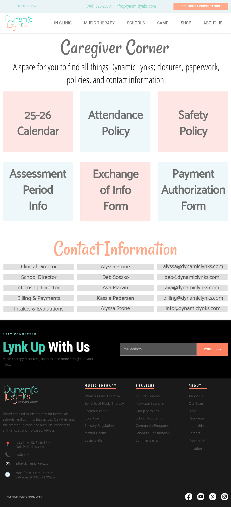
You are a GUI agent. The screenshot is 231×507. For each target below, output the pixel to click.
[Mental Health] (101, 433)
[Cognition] (97, 418)
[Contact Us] (208, 441)
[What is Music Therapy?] (103, 396)
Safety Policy (193, 123)
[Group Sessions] (148, 411)
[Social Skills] (101, 440)
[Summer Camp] (147, 440)
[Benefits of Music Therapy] (104, 403)
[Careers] (208, 433)
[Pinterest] (212, 496)
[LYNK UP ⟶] (212, 349)
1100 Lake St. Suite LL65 (33, 443)
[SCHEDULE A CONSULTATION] (200, 6)
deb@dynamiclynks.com (192, 277)
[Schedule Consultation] (153, 433)
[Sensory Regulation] (101, 425)
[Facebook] (188, 496)
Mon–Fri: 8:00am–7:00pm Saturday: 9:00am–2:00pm (35, 475)
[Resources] (203, 418)
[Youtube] (200, 496)
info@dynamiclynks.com (193, 308)
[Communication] (97, 411)
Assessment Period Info (37, 190)
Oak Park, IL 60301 (29, 447)
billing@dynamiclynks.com (193, 298)
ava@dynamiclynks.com (192, 287)
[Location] (208, 449)
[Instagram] (224, 496)
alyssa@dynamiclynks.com (193, 266)
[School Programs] (150, 418)
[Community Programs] (153, 425)
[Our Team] (208, 403)
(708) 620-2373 (98, 6)
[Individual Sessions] (155, 403)
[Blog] (201, 411)
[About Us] (207, 396)
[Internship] (206, 425)
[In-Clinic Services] (154, 396)
